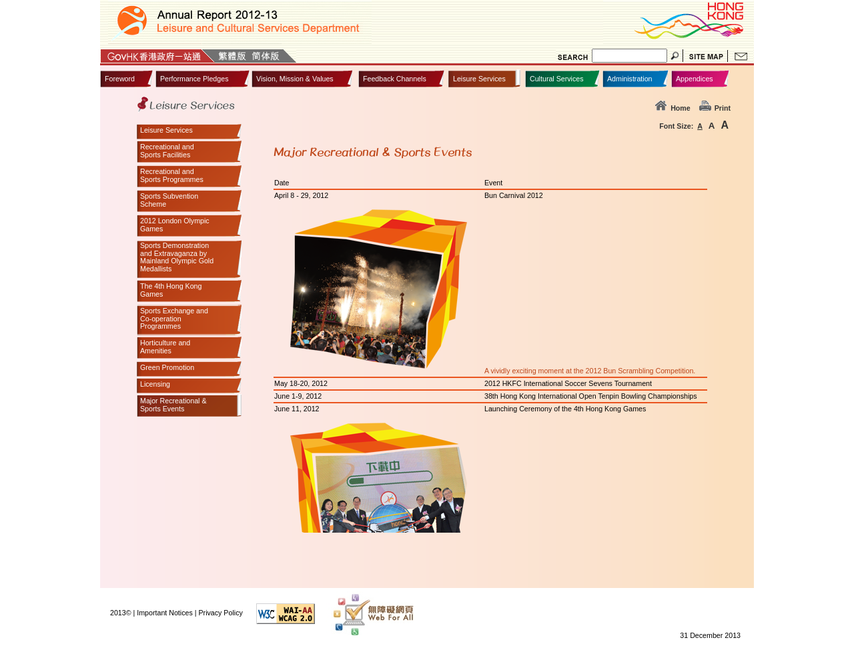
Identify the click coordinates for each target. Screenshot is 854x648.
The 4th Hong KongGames (170, 290)
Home (673, 108)
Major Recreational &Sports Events (173, 405)
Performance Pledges (194, 79)
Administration (630, 79)
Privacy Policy (220, 613)
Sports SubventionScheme (169, 200)
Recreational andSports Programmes (171, 175)
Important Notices (165, 613)
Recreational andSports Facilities (167, 151)
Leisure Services (479, 79)
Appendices (694, 79)
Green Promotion (167, 367)
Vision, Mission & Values (295, 79)
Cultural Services (557, 79)
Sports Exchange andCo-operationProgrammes (174, 318)
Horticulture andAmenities (165, 347)
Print (715, 108)
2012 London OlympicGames (174, 225)
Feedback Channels (394, 79)
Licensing (155, 384)
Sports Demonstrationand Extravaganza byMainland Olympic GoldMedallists (177, 257)
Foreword (120, 79)
